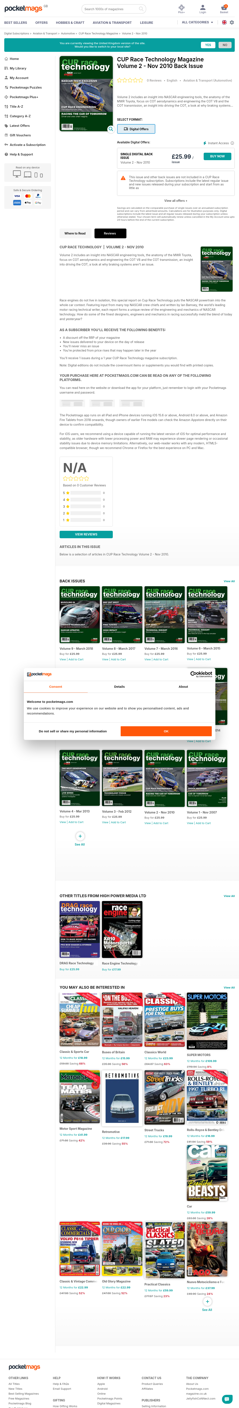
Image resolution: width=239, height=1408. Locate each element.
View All (229, 581)
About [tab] (183, 686)
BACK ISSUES (72, 581)
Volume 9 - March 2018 (76, 650)
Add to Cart (76, 661)
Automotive (68, 33)
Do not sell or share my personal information (73, 731)
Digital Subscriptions (16, 33)
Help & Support (18, 154)
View (63, 661)
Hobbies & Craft (70, 23)
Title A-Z (13, 107)
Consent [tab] (55, 686)
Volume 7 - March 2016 (163, 650)
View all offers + (175, 200)
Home (11, 59)
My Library (15, 68)
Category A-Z (17, 116)
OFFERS (41, 23)
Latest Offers (17, 126)
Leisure (146, 23)
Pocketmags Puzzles (23, 87)
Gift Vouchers (17, 135)
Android (102, 1402)
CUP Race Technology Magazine (98, 33)
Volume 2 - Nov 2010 (134, 33)
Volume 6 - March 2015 (207, 650)
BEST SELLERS (15, 23)
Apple (101, 1397)
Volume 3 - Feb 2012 (118, 816)
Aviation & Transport (112, 23)
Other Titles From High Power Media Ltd (103, 901)
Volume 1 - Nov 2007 (205, 817)
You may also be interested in (92, 994)
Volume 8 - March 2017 (120, 650)
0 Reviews (154, 80)
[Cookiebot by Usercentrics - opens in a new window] (193, 674)
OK (166, 731)
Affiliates (147, 1402)
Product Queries (152, 1397)
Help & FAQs (61, 1397)
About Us (192, 1397)
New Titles (15, 1402)
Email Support (62, 1402)
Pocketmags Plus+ (21, 97)
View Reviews (86, 534)
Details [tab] (119, 686)
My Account (16, 78)
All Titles (14, 1397)
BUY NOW (217, 156)
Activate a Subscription (25, 145)
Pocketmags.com (197, 1402)
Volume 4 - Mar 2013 (75, 816)
